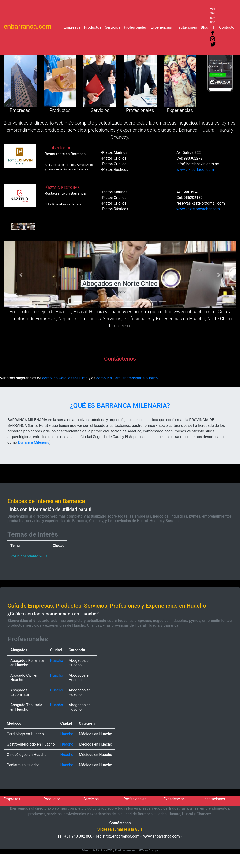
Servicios (113, 27)
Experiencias (162, 27)
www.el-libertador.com (195, 169)
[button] (209, 66)
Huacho (56, 660)
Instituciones (187, 27)
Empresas (73, 27)
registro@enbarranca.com (117, 836)
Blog (205, 27)
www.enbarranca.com (161, 836)
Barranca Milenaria (33, 442)
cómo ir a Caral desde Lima (65, 378)
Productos (93, 27)
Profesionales (136, 27)
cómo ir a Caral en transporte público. (127, 378)
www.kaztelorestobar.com (198, 209)
